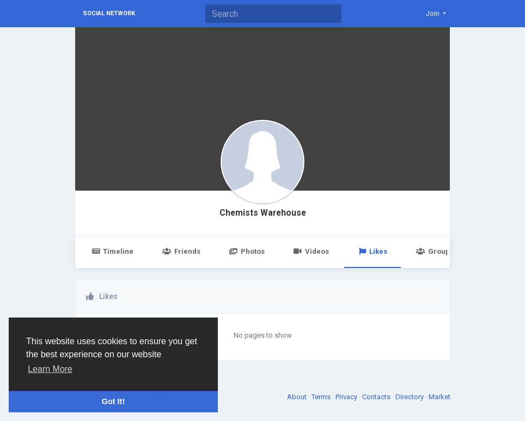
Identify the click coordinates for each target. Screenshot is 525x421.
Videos (311, 251)
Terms (322, 397)
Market (439, 397)
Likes (372, 251)
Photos (247, 251)
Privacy (347, 397)
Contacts (377, 397)
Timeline (112, 251)
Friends (181, 251)
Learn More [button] (50, 369)
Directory (410, 397)
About (297, 397)
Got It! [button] (113, 401)
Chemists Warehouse (262, 213)
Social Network (109, 13)
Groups (434, 251)
